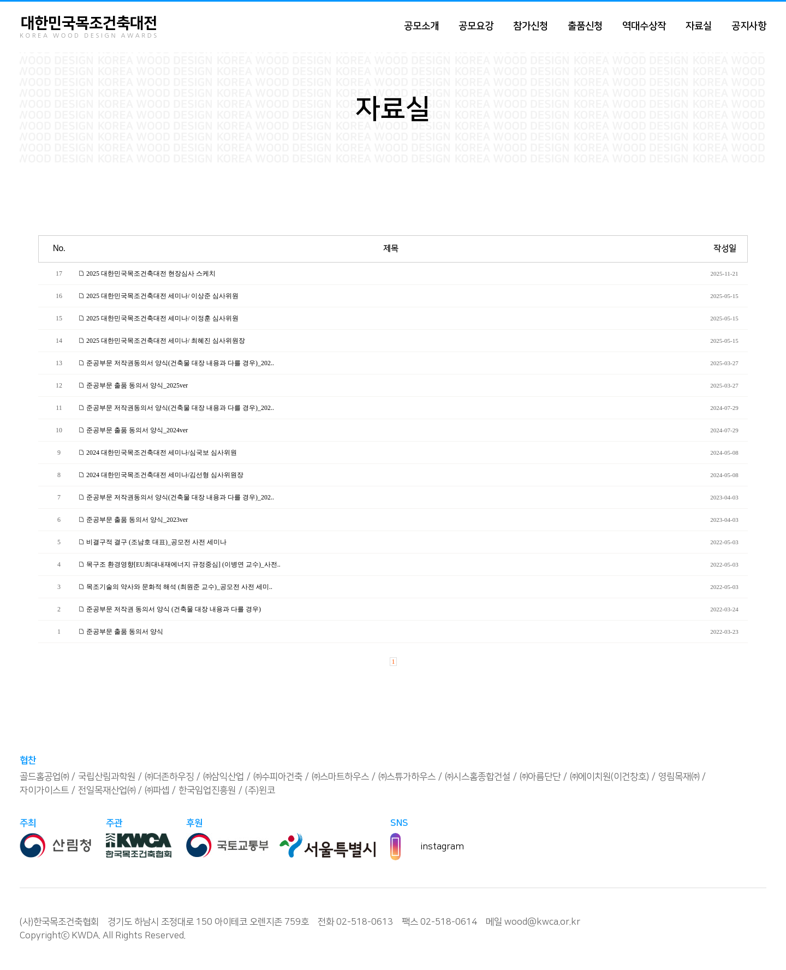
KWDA (85, 936)
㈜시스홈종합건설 (477, 777)
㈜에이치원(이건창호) (609, 777)
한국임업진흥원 (207, 790)
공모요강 (475, 26)
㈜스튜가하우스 (407, 777)
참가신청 (530, 26)
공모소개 (421, 26)
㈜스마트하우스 (340, 777)
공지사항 (748, 26)
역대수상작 (644, 26)
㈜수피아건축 (277, 777)
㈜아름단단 (540, 777)
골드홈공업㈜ (44, 777)
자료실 (699, 26)
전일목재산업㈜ (106, 790)
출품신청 (585, 26)
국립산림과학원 (106, 777)
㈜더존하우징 (169, 777)
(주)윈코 (260, 790)
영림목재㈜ (678, 777)
